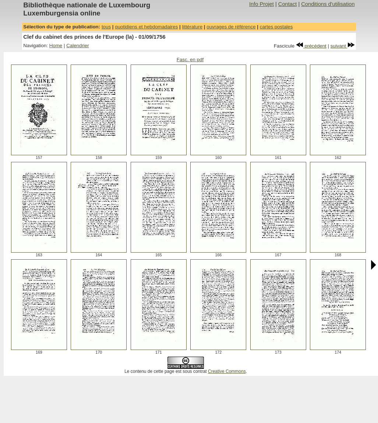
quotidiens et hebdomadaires (146, 27)
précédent (311, 46)
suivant (343, 46)
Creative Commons (227, 371)
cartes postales (276, 27)
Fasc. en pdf (190, 59)
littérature (192, 27)
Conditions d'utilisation (327, 4)
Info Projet (261, 4)
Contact (287, 4)
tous (106, 27)
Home (56, 45)
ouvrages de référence (230, 27)
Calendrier (77, 45)
